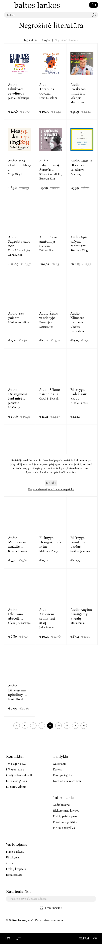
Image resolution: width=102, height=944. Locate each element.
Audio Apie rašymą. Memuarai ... (79, 241)
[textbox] (47, 15)
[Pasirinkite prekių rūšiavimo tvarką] (18, 938)
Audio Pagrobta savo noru (19, 241)
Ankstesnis (25, 726)
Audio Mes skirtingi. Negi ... (19, 165)
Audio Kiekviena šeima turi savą (47, 616)
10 (58, 725)
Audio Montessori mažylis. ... (17, 542)
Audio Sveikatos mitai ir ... (78, 89)
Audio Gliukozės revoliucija (16, 89)
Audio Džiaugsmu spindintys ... (17, 690)
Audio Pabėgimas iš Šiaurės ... (49, 165)
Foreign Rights (62, 775)
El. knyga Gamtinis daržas (77, 542)
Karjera (57, 769)
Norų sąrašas (14, 874)
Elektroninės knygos (66, 810)
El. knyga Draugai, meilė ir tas (50, 542)
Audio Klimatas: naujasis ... (78, 317)
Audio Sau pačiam (16, 315)
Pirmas (17, 726)
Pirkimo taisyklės (64, 828)
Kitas (75, 726)
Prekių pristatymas (65, 816)
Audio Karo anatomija (48, 239)
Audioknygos (61, 805)
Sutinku (51, 483)
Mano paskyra (15, 851)
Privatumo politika (65, 822)
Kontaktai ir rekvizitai (67, 781)
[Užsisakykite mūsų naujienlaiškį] (51, 899)
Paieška (95, 15)
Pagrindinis (30, 40)
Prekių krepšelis (16, 869)
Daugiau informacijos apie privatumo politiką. (51, 489)
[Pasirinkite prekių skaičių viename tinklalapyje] (7, 938)
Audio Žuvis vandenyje (48, 315)
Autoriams (59, 763)
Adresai (10, 863)
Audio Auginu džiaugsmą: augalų (81, 614)
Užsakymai (13, 857)
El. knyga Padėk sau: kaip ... (78, 394)
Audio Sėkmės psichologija (50, 391)
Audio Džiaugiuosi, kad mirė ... (17, 394)
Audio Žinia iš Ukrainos (81, 163)
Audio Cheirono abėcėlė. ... (15, 614)
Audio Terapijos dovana (46, 89)
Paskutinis (84, 726)
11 (67, 725)
